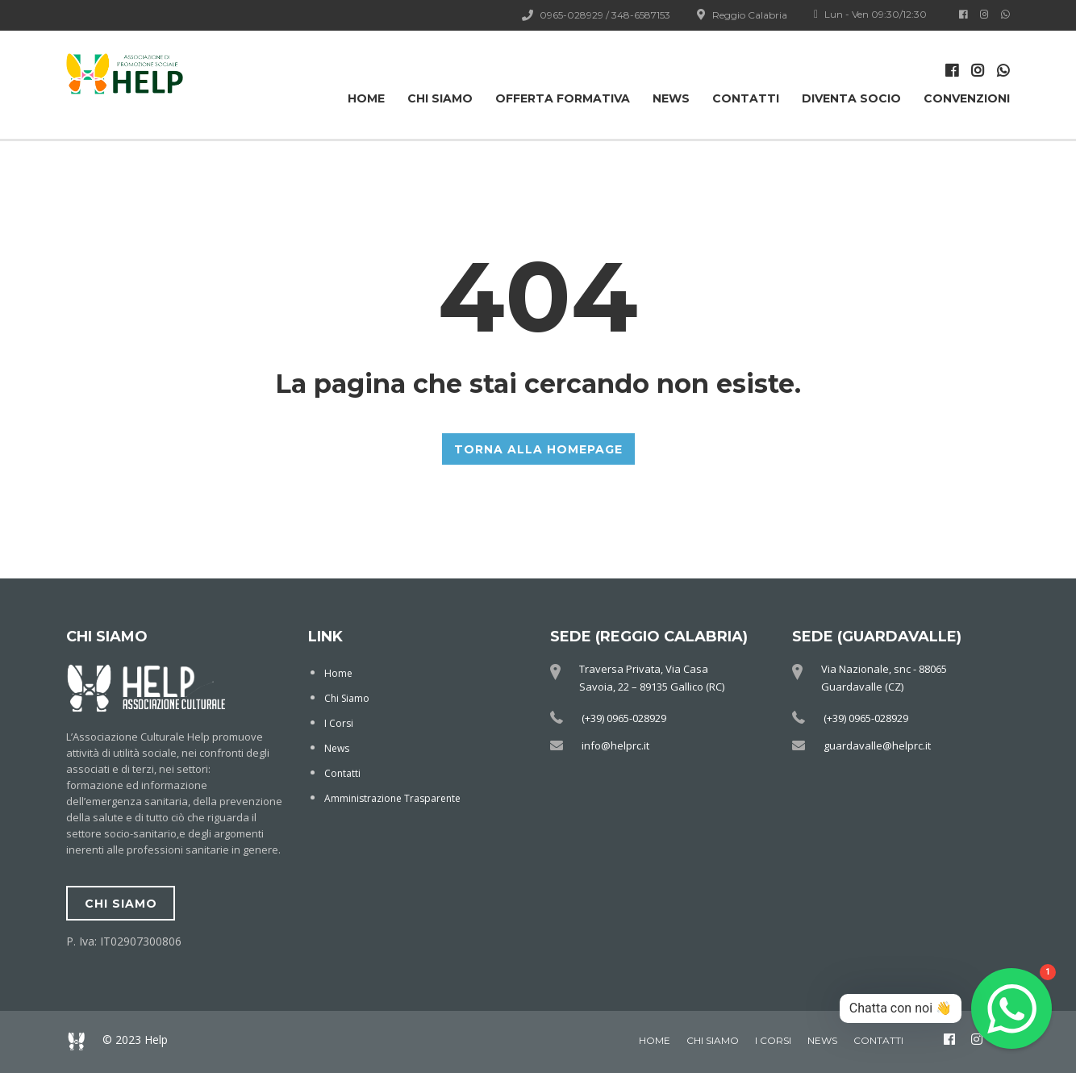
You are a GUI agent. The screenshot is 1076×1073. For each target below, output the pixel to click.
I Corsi (338, 723)
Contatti (745, 98)
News (671, 98)
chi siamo (121, 903)
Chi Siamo (440, 98)
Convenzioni (967, 98)
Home (366, 98)
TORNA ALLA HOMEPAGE (538, 449)
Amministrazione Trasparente (392, 798)
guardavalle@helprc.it (877, 745)
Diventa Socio (851, 98)
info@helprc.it (615, 745)
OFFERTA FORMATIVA (562, 98)
